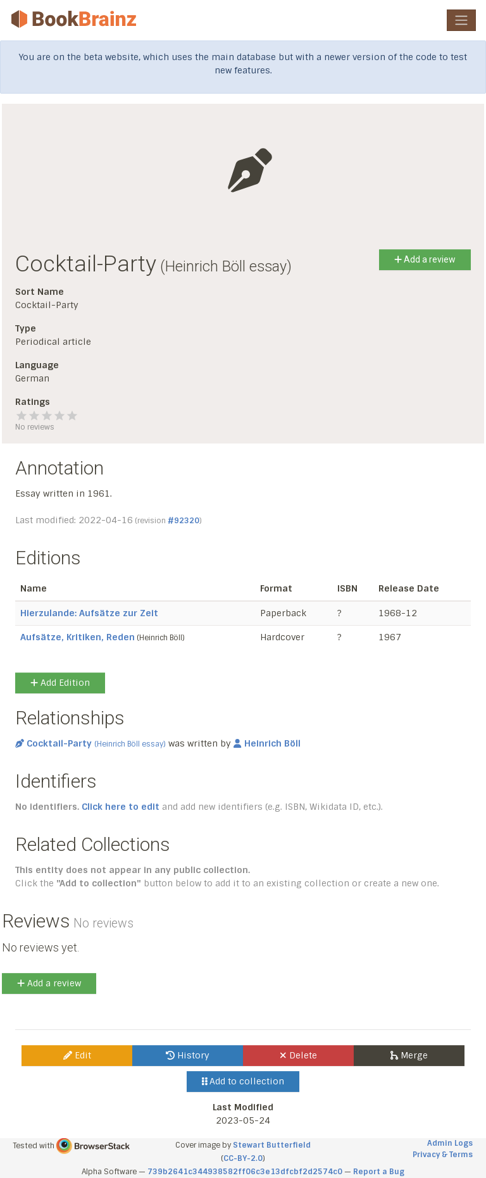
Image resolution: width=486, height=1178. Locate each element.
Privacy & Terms (443, 1155)
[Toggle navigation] (461, 20)
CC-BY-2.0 (243, 1158)
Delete (298, 1055)
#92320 (183, 521)
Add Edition (60, 682)
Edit (77, 1055)
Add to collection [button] (243, 1081)
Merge (409, 1055)
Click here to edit (120, 806)
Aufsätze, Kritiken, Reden (77, 637)
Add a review (425, 259)
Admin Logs (450, 1143)
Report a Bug (378, 1172)
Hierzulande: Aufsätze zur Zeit (89, 613)
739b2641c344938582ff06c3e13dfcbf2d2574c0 (244, 1172)
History (187, 1055)
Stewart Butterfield (272, 1145)
